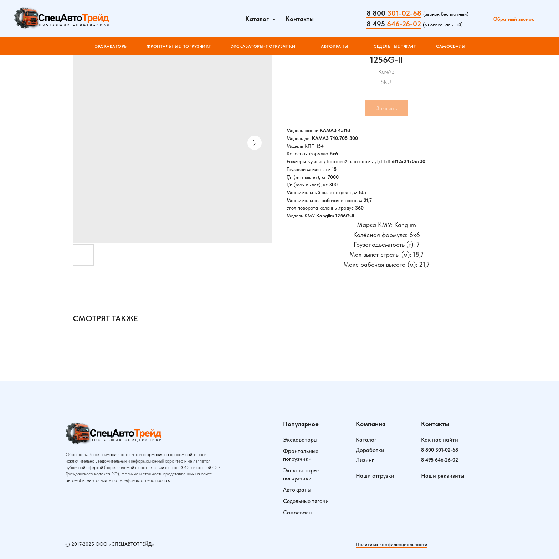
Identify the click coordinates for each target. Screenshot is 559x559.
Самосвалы (297, 512)
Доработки (370, 450)
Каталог (366, 439)
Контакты (300, 18)
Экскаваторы (300, 439)
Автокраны (297, 489)
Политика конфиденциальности (391, 544)
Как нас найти (439, 439)
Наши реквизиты (442, 475)
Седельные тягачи (306, 501)
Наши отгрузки (375, 475)
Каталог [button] (258, 18)
